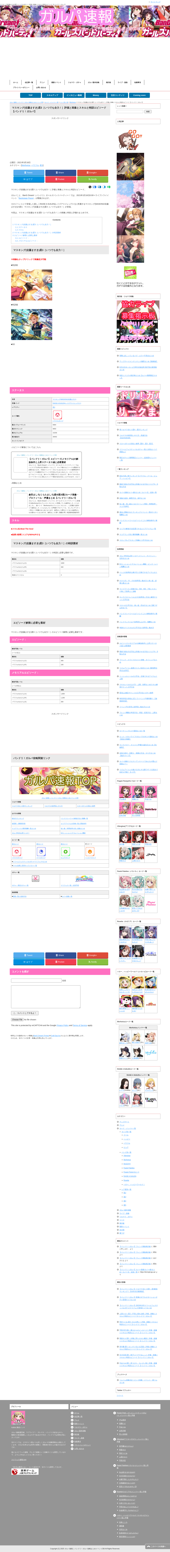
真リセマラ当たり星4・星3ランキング (133, 430)
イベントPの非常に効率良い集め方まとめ (134, 707)
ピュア (126, 1147)
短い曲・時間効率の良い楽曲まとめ (73, 832)
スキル (19, 233)
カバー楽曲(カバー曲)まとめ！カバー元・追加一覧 (138, 492)
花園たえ (122, 1423)
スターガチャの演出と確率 (86, 809)
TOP (31, 95)
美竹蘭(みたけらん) (126, 1446)
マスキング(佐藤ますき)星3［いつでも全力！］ (32, 228)
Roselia (126, 1180)
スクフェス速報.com (18, 1460)
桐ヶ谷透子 (136, 1042)
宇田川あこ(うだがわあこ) (128, 1507)
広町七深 (148, 1043)
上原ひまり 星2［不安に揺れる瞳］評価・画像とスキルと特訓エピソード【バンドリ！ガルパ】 (138, 1315)
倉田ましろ (123, 1043)
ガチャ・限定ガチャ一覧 (25, 884)
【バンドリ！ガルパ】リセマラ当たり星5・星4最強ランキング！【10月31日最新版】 (138, 1290)
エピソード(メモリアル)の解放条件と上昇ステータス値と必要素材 (138, 644)
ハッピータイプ (90, 861)
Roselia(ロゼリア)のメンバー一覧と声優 (131, 1492)
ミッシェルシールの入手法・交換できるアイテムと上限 (138, 677)
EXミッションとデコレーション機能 (73, 836)
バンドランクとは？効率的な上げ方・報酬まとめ (137, 622)
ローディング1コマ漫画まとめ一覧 (132, 731)
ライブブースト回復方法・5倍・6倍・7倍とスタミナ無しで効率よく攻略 (138, 590)
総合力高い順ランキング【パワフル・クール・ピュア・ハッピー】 (138, 477)
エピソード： (22, 241)
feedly (93, 179)
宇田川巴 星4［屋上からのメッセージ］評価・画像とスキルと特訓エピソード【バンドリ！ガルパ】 (138, 1331)
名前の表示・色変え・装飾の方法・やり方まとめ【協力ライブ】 (137, 754)
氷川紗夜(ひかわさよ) (127, 1500)
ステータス (21, 230)
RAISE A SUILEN (130, 1176)
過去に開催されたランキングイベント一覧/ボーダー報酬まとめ (138, 513)
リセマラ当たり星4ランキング (22, 809)
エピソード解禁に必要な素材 (25, 239)
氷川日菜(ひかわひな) (127, 1476)
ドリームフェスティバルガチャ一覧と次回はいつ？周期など (138, 450)
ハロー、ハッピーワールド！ (134, 1184)
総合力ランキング (18, 822)
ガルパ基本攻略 (93, 82)
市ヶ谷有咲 (123, 1434)
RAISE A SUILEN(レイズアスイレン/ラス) (67, 406)
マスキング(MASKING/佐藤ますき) (64, 402)
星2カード (64, 847)
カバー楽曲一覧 (67, 899)
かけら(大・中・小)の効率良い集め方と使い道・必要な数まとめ (138, 582)
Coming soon (139, 95)
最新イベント (56, 82)
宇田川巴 (122, 1460)
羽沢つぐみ (123, 1453)
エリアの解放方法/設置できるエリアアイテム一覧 (137, 529)
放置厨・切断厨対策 (18, 826)
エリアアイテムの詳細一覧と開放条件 (73, 826)
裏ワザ (121, 1233)
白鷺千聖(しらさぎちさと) (128, 1479)
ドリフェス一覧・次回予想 (77, 884)
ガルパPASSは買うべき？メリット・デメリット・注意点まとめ (138, 557)
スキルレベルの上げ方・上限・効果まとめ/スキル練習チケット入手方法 (138, 686)
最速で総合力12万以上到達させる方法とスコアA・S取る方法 (138, 485)
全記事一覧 (29, 82)
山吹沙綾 (122, 1431)
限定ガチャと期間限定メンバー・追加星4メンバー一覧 (138, 459)
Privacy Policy (63, 1029)
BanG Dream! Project (41, 1039)
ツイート (120, 1395)
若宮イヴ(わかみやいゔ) (128, 1487)
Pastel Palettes (129, 1168)
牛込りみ (122, 1427)
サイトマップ (155, 2)
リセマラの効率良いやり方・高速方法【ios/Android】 (133, 436)
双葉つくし (123, 1058)
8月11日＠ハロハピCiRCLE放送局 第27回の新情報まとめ (138, 368)
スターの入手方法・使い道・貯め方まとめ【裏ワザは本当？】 (138, 606)
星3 (41, 165)
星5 (125, 1205)
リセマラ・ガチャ (74, 82)
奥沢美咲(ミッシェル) (127, 1537)
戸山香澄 (122, 1420)
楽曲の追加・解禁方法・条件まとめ (132, 498)
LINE (104, 188)
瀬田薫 (121, 1526)
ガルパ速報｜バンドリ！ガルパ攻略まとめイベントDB (60, 786)
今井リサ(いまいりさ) (127, 1503)
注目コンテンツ (117, 95)
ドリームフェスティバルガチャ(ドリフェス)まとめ (30, 865)
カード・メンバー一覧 (127, 1128)
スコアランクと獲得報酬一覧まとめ (24, 832)
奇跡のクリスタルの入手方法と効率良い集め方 (136, 628)
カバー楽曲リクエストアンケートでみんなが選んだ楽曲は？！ (138, 762)
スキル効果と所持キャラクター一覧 (25, 869)
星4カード (15, 847)
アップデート (124, 1122)
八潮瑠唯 (135, 1058)
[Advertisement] (85, 58)
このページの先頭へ (158, 1546)
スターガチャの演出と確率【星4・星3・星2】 (136, 444)
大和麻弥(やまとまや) (127, 1483)
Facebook (61, 188)
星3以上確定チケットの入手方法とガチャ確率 (136, 693)
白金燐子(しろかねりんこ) (128, 1510)
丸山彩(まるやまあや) (127, 1472)
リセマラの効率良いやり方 (54, 809)
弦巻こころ (123, 1522)
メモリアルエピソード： (26, 244)
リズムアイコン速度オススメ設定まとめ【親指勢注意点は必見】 (138, 669)
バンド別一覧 (126, 1152)
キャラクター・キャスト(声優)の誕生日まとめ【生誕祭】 (138, 746)
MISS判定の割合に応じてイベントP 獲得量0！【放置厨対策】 (138, 700)
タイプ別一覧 (126, 1132)
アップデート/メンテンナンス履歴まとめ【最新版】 (138, 361)
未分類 (121, 1230)
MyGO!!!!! (127, 1164)
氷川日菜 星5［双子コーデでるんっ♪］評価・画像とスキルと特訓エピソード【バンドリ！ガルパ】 (138, 1356)
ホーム (15, 82)
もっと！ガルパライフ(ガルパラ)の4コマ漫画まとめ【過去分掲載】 (138, 738)
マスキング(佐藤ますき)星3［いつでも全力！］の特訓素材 (37, 236)
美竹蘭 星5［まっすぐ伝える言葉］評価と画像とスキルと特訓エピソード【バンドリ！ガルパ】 (138, 1348)
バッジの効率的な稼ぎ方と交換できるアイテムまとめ (138, 573)
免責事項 (137, 82)
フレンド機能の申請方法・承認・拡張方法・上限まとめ (138, 714)
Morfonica (26, 165)
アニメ (42, 82)
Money (96, 95)
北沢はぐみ (123, 1529)
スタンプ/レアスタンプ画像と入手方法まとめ (136, 540)
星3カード (39, 847)
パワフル (35, 165)
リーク (121, 1220)
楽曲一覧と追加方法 (19, 899)
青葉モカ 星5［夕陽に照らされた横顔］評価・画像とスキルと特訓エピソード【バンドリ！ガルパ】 (138, 1339)
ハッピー (127, 1139)
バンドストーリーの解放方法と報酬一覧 (74, 822)
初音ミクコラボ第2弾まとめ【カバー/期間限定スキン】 (138, 376)
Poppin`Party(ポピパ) (131, 1172)
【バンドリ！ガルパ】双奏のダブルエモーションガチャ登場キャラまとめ (138, 1298)
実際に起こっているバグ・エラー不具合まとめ (136, 356)
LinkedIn (77, 188)
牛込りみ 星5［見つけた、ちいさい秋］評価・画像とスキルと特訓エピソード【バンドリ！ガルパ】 (138, 1364)
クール (126, 1135)
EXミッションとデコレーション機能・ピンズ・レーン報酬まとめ (138, 565)
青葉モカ (122, 1450)
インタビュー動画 (74, 95)
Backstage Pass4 (26, 201)
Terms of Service (80, 1029)
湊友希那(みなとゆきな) (128, 1496)
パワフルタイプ (58, 424)
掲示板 (108, 82)
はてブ (92, 188)
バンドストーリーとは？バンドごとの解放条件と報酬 (138, 521)
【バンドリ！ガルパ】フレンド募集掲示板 (135, 1246)
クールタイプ (40, 861)
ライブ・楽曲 (123, 82)
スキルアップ (52, 95)
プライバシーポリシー (21, 88)
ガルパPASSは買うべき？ (20, 836)
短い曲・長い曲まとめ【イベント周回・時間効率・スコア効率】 (138, 505)
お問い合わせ (41, 88)
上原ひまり (123, 1457)
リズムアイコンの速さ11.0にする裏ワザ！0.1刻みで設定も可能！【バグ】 (138, 771)
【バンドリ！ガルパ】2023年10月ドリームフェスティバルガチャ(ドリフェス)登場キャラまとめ (138, 1306)
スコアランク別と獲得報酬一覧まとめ (133, 534)
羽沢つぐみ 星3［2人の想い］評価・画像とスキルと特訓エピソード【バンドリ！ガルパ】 (138, 1323)
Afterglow (127, 1156)
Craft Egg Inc (55, 1039)
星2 (125, 1193)
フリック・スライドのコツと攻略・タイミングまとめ (138, 661)
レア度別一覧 (126, 1189)
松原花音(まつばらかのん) (128, 1533)
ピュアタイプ (65, 861)
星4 (125, 1201)
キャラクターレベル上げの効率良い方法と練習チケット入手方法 (138, 598)
